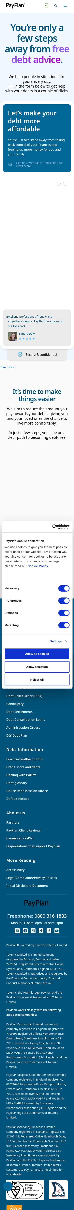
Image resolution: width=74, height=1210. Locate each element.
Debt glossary (16, 783)
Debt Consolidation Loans (25, 719)
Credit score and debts (23, 767)
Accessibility (15, 870)
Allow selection (37, 666)
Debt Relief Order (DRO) (24, 696)
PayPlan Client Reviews (23, 830)
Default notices (17, 799)
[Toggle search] (56, 6)
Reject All (37, 679)
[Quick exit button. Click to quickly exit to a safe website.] (46, 6)
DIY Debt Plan (16, 735)
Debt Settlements (19, 712)
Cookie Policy (37, 566)
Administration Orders (23, 727)
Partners (12, 822)
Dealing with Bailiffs (21, 775)
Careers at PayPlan (20, 838)
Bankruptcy (15, 704)
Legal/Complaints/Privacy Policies (31, 878)
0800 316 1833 (51, 916)
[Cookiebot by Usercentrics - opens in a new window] (52, 526)
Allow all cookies (37, 653)
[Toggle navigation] (65, 6)
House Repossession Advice (27, 791)
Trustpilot (7, 367)
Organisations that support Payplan (33, 846)
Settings (56, 641)
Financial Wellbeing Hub (24, 759)
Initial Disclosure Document (27, 885)
